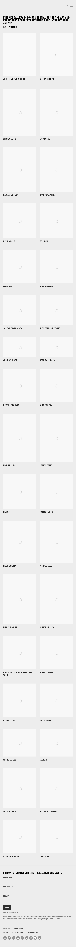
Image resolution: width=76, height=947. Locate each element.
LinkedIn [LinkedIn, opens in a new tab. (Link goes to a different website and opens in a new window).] (22, 938)
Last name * (8, 887)
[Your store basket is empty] (67, 6)
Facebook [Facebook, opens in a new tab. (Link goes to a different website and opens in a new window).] (9, 938)
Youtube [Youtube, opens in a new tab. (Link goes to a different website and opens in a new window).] (18, 938)
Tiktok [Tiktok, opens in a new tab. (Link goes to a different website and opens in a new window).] (26, 938)
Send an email (35, 938)
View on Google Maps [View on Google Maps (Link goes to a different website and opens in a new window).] (39, 938)
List (4, 27)
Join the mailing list (31, 938)
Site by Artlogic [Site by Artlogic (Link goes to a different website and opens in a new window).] (33, 932)
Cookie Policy (7, 928)
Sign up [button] (7, 907)
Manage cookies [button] (18, 928)
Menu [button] (71, 6)
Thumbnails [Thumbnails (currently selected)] (13, 27)
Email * (6, 896)
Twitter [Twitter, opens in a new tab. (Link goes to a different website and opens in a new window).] (13, 938)
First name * (8, 878)
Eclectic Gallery (14, 6)
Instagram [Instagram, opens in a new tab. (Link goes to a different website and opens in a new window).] (5, 938)
